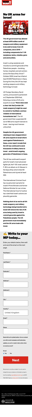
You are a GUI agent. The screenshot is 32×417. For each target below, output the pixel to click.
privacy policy (15, 378)
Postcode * (6, 271)
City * (4, 299)
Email (4, 351)
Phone (5, 327)
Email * (5, 318)
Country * (6, 309)
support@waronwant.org (16, 375)
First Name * (6, 252)
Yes (6, 353)
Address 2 (6, 290)
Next (15, 360)
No (11, 353)
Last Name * (6, 262)
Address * (6, 280)
